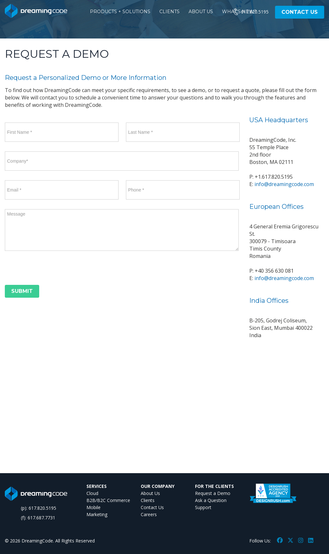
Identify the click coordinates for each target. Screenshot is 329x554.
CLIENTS (169, 11)
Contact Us (152, 507)
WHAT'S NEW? (239, 11)
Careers (149, 514)
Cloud (92, 493)
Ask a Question (211, 500)
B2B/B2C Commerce (108, 500)
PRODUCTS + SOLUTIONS (120, 11)
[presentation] (53, 269)
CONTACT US (299, 12)
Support (203, 507)
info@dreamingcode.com (284, 184)
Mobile (93, 507)
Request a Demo (212, 493)
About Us (150, 493)
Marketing (96, 514)
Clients (148, 500)
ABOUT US (201, 11)
